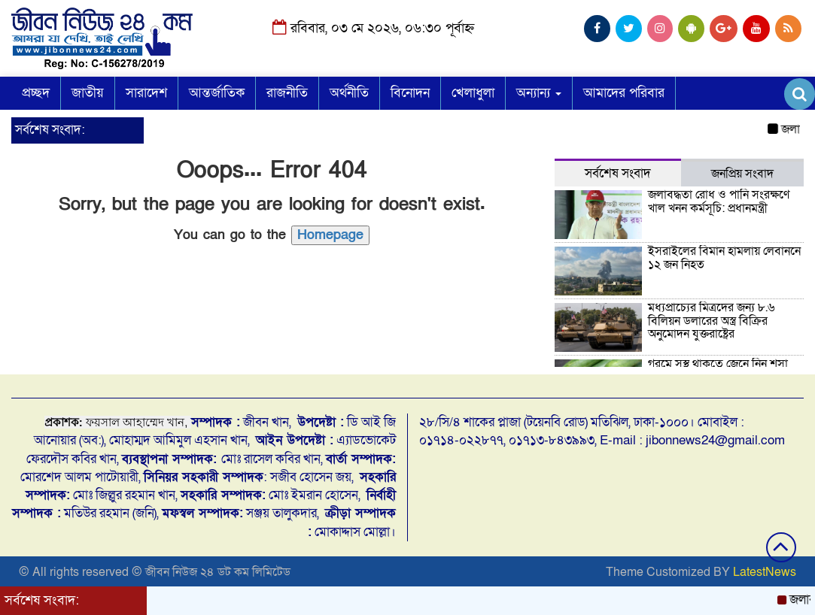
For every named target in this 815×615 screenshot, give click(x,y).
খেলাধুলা (473, 92)
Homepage (330, 235)
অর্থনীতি (349, 92)
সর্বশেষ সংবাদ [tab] (618, 173)
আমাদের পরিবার (623, 92)
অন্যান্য (538, 92)
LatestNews (764, 572)
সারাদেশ (146, 92)
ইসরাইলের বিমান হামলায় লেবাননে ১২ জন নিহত (724, 258)
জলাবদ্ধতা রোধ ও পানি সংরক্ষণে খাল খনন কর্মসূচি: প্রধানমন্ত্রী (718, 201)
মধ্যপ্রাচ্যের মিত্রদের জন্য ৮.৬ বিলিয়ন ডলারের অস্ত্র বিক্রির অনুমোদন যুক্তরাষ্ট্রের (711, 320)
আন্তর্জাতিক (217, 92)
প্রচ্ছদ (36, 92)
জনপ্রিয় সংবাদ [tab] (742, 173)
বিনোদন (410, 92)
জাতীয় (87, 92)
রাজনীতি (287, 92)
